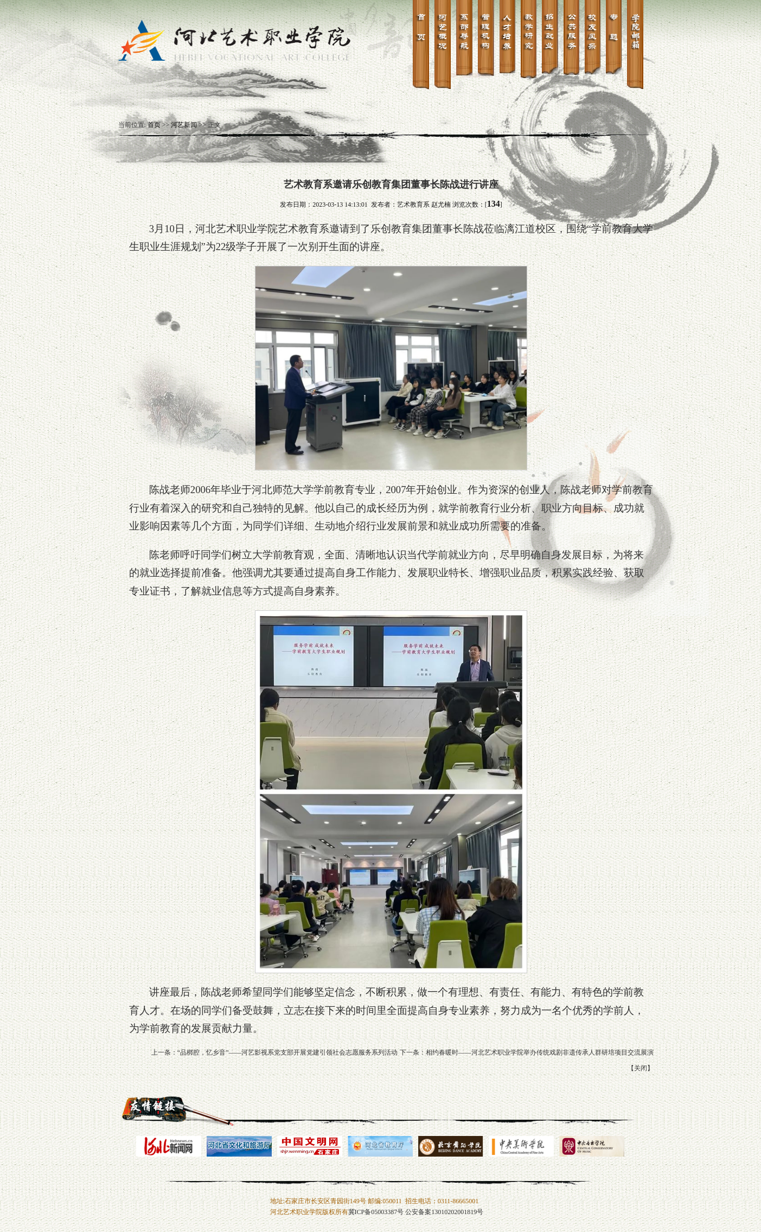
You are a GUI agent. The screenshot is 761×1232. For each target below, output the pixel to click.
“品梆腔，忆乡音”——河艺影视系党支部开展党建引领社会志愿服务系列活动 (287, 1052)
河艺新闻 (184, 125)
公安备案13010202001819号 (444, 1212)
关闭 (640, 1068)
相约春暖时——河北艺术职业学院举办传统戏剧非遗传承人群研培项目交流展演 (540, 1052)
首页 (154, 125)
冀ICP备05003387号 (376, 1212)
